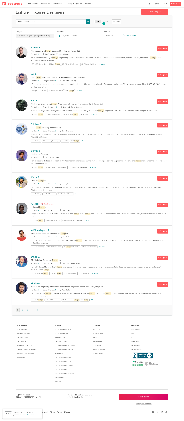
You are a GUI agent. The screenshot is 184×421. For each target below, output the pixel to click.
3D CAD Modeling (70, 273)
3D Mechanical (70, 114)
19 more (93, 114)
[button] (45, 3)
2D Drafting (36, 141)
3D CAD (56, 273)
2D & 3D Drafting (38, 247)
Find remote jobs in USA (64, 349)
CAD (69, 91)
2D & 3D (37, 114)
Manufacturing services (25, 353)
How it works (22, 329)
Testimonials (97, 341)
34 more (94, 273)
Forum (133, 337)
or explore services (144, 404)
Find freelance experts (63, 329)
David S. (35, 257)
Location (60, 32)
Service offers (60, 337)
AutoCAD (43, 91)
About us (96, 329)
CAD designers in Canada (64, 365)
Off (98, 21)
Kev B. (34, 101)
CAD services (21, 341)
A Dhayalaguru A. (40, 230)
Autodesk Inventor (68, 220)
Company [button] (96, 325)
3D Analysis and (70, 300)
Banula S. (36, 151)
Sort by (107, 32)
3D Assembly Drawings (51, 141)
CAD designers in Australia (64, 373)
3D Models (84, 114)
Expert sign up (136, 349)
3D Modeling (62, 167)
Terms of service (99, 349)
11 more (101, 64)
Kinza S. (35, 177)
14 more (94, 300)
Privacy (52, 412)
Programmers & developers (27, 349)
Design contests (23, 337)
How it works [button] (22, 325)
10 (56, 107)
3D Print (54, 64)
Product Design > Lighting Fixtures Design (35, 36)
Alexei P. (35, 204)
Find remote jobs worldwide (65, 345)
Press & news (98, 333)
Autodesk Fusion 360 (52, 220)
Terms (59, 412)
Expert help (135, 345)
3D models (59, 353)
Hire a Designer (154, 12)
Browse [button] (58, 325)
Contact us (97, 345)
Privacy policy (98, 353)
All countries (59, 377)
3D (84, 300)
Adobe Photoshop (49, 194)
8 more (84, 141)
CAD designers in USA (63, 361)
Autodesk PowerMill (56, 91)
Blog (132, 333)
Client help (135, 341)
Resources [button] (135, 325)
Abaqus (34, 91)
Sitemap (58, 381)
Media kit (96, 337)
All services (21, 357)
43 (36, 310)
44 (56, 237)
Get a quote (175, 4)
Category (19, 32)
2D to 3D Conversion (39, 64)
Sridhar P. (36, 124)
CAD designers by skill (63, 357)
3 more (77, 194)
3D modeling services (24, 345)
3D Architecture (40, 273)
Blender (70, 194)
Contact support (137, 329)
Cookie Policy (29, 415)
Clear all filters (129, 35)
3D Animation (50, 167)
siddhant (36, 283)
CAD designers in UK (62, 369)
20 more (92, 167)
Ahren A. (36, 48)
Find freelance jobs (62, 333)
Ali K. (34, 74)
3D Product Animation (89, 247)
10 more (79, 91)
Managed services (23, 333)
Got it (8, 414)
